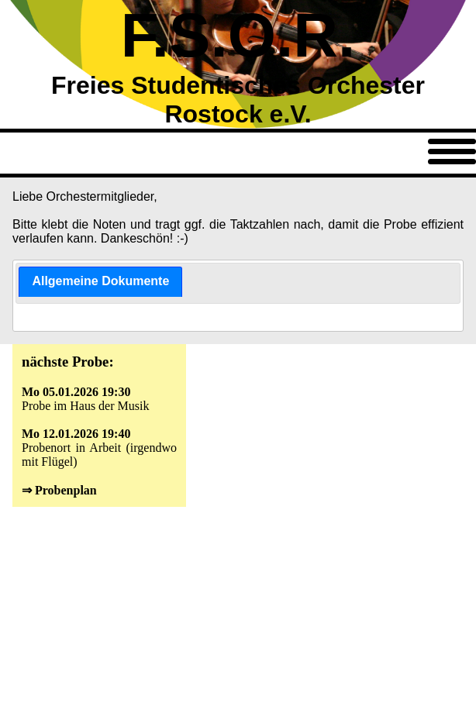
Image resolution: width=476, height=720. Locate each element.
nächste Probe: (68, 361)
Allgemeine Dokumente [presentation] (100, 281)
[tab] (100, 282)
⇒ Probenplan (59, 490)
